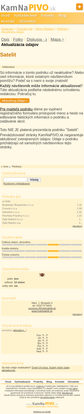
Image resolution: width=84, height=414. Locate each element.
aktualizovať (67, 393)
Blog (62, 15)
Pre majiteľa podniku (16, 109)
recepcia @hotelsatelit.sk (42, 308)
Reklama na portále (42, 412)
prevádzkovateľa (47, 397)
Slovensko (7, 29)
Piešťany (62, 29)
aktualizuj (77, 226)
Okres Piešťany (44, 29)
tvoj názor (73, 388)
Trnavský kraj (24, 29)
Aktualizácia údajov (20, 44)
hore (5, 166)
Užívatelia (27, 21)
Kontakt (59, 381)
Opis (5, 39)
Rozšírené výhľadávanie (16, 183)
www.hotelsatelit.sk (42, 311)
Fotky (18, 39)
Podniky (47, 15)
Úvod (8, 381)
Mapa (57, 39)
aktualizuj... (19, 330)
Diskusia (37, 39)
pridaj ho (40, 386)
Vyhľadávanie (25, 15)
